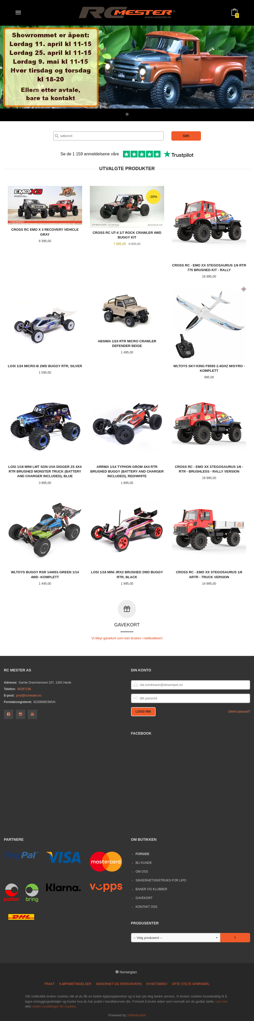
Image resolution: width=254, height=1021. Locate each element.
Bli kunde (143, 862)
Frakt (50, 984)
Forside (142, 854)
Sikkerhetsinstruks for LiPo (160, 880)
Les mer (221, 1001)
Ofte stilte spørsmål (190, 984)
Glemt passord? (239, 711)
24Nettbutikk (136, 1015)
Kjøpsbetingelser (75, 984)
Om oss (141, 871)
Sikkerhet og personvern (119, 984)
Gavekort (144, 898)
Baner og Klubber (151, 889)
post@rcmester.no (28, 695)
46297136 (24, 689)
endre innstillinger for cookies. (54, 1006)
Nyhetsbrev (156, 984)
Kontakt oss (146, 906)
